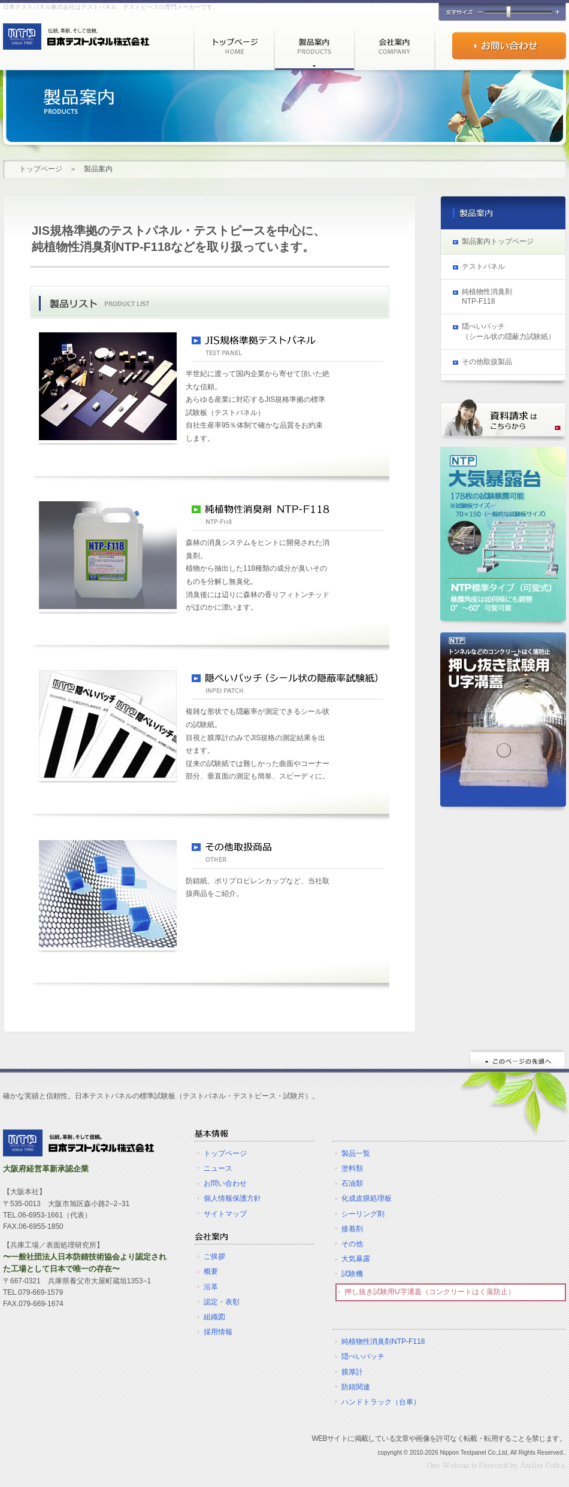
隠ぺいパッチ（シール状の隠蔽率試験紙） (287, 686)
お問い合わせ (509, 45)
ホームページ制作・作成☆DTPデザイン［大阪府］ (495, 1466)
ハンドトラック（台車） (380, 1402)
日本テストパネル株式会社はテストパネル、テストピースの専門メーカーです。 (111, 7)
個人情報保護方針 (232, 1198)
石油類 (352, 1183)
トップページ (233, 46)
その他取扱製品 (487, 362)
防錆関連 (355, 1387)
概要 (211, 1271)
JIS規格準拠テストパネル (287, 348)
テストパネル (483, 266)
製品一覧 (355, 1153)
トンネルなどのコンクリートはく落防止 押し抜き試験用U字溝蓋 (503, 722)
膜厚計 (352, 1372)
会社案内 (394, 46)
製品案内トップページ (498, 241)
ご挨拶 (214, 1256)
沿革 (211, 1287)
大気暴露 (355, 1259)
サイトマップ (225, 1214)
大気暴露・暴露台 (503, 536)
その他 (352, 1244)
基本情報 (211, 1133)
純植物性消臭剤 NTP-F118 (287, 517)
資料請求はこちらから (503, 420)
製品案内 (314, 46)
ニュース (218, 1168)
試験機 (352, 1274)
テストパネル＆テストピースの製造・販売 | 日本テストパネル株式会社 (78, 1142)
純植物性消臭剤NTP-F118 (383, 1341)
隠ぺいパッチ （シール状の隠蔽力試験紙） (508, 331)
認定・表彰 (222, 1302)
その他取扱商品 (287, 856)
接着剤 (352, 1229)
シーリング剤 (363, 1214)
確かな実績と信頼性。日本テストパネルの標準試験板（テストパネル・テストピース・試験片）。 (161, 1096)
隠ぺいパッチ (363, 1356)
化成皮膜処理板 (366, 1198)
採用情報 (218, 1332)
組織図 (214, 1317)
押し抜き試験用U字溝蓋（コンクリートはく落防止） (429, 1292)
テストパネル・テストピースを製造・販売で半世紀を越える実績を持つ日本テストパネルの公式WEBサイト (76, 36)
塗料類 (352, 1168)
